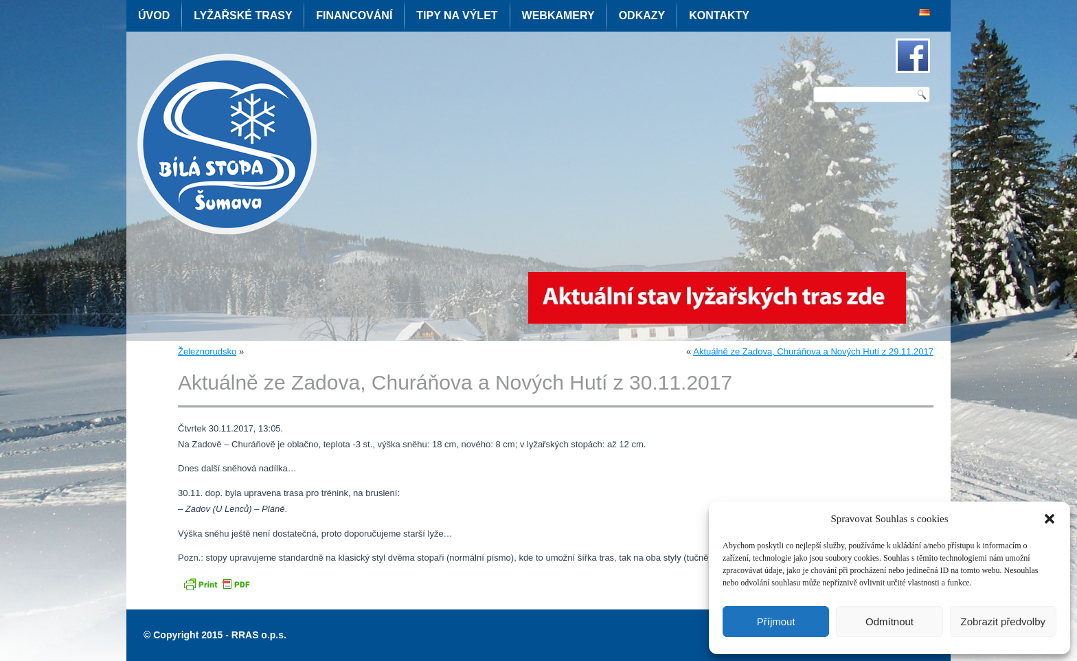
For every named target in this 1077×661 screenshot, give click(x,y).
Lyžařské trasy (243, 15)
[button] (1049, 519)
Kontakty (719, 15)
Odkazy (642, 15)
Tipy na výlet (456, 15)
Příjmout (776, 621)
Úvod (154, 15)
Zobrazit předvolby (1003, 621)
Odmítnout (889, 621)
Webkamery (558, 15)
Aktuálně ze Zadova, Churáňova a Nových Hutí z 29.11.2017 (813, 351)
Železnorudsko (207, 351)
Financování (354, 15)
